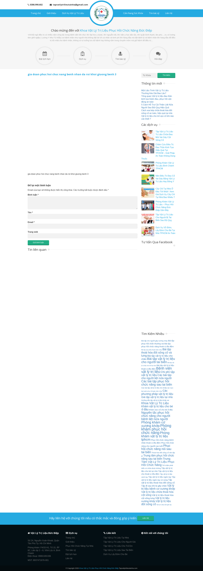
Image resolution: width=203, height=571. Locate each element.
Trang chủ (36, 13)
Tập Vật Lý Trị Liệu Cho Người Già (119, 542)
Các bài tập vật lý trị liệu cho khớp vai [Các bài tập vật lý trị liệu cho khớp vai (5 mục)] (155, 388)
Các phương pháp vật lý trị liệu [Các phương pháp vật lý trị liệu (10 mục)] (157, 392)
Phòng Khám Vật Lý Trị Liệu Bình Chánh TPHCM (165, 166)
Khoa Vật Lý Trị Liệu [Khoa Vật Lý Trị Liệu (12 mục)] (155, 403)
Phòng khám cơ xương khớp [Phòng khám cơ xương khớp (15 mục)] (153, 424)
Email (31, 222)
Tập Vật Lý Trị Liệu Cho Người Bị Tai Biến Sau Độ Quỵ (164, 217)
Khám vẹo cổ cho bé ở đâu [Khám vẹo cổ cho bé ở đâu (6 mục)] (161, 410)
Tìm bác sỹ (154, 13)
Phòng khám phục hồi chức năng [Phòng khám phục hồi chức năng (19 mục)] (156, 429)
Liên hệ (168, 13)
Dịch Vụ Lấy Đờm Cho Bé (115, 554)
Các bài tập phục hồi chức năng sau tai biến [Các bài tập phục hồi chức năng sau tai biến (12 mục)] (156, 383)
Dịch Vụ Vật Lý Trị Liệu (73, 13)
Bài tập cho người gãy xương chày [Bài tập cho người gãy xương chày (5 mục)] (154, 341)
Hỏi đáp (158, 55)
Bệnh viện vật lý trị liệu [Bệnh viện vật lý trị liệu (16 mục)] (156, 370)
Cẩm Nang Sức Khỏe (133, 13)
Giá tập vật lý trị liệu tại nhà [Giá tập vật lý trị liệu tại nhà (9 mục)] (157, 397)
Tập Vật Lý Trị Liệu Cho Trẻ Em (118, 546)
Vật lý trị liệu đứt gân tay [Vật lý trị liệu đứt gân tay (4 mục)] (164, 504)
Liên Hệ (145, 518)
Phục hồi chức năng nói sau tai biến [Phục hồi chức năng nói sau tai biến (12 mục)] (156, 449)
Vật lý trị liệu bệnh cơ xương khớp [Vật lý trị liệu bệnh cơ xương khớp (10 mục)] (158, 487)
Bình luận (33, 195)
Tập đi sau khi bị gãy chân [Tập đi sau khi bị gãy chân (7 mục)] (154, 486)
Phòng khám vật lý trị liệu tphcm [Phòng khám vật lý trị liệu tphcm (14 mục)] (155, 436)
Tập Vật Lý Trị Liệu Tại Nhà (116, 538)
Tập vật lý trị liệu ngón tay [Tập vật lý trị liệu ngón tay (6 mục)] (159, 477)
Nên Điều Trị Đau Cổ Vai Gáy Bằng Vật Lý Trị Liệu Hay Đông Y (165, 179)
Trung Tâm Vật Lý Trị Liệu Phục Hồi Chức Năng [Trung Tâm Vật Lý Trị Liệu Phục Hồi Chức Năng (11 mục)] (158, 462)
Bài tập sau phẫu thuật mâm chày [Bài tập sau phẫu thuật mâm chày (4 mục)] (151, 350)
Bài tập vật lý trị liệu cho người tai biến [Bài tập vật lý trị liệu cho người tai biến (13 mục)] (158, 360)
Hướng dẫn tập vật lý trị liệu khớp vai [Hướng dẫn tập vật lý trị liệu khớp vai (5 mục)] (155, 400)
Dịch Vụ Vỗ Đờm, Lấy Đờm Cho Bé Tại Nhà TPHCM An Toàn (165, 230)
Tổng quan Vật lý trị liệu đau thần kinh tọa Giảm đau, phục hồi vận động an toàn (156, 99)
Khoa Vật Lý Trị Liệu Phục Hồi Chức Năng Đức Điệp (99, 568)
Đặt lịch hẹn (44, 55)
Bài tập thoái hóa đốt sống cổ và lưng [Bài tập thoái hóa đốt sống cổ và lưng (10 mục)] (156, 352)
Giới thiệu (51, 13)
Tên (30, 212)
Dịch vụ (82, 55)
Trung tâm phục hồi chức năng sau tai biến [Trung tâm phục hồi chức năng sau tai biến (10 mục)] (157, 457)
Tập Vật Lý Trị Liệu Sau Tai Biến (118, 550)
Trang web (33, 232)
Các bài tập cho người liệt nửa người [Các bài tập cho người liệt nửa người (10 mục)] (156, 377)
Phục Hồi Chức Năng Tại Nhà (79, 546)
